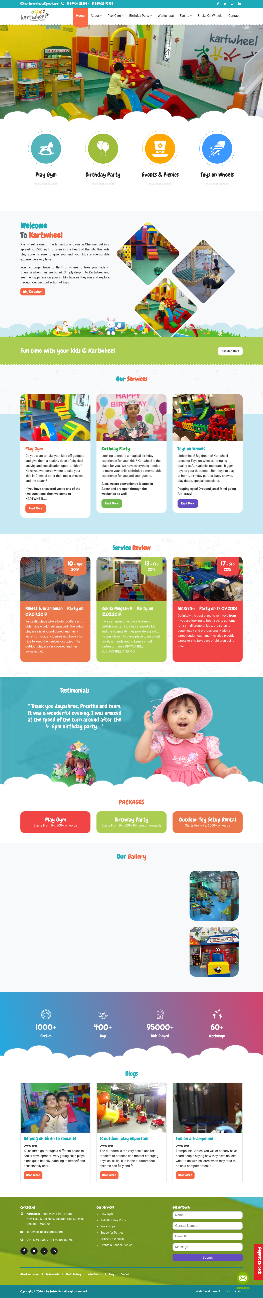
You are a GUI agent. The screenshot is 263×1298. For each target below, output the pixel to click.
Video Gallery (98, 1274)
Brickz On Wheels (210, 16)
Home (80, 16)
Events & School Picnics (116, 1245)
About (96, 16)
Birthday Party (140, 16)
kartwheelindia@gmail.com (41, 3)
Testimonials (53, 1274)
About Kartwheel (29, 1274)
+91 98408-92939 (101, 3)
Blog (115, 1274)
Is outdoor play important (124, 1138)
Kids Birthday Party (113, 1220)
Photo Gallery (75, 1274)
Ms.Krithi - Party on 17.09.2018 (207, 608)
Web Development (208, 1291)
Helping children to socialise (50, 1138)
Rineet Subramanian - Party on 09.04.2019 (54, 611)
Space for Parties (111, 1232)
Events (186, 16)
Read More (35, 508)
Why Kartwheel (32, 291)
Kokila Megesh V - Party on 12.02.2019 (127, 611)
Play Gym (115, 16)
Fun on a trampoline (194, 1138)
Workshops (166, 16)
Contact (234, 16)
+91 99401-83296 (76, 3)
